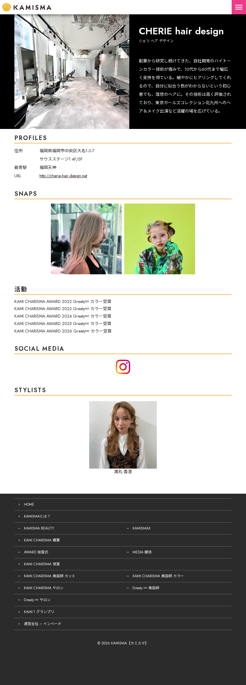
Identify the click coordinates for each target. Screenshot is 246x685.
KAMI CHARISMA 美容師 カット (49, 576)
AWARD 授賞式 (36, 552)
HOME (29, 504)
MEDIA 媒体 (142, 552)
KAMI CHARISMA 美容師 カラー (158, 576)
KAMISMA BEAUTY (39, 528)
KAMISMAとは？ (37, 516)
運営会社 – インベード (42, 623)
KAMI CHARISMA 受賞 (42, 564)
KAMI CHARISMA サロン (43, 588)
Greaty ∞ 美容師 (146, 588)
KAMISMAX (142, 528)
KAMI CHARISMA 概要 (42, 540)
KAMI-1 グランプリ (39, 612)
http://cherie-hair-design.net (63, 176)
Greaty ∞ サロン (37, 600)
